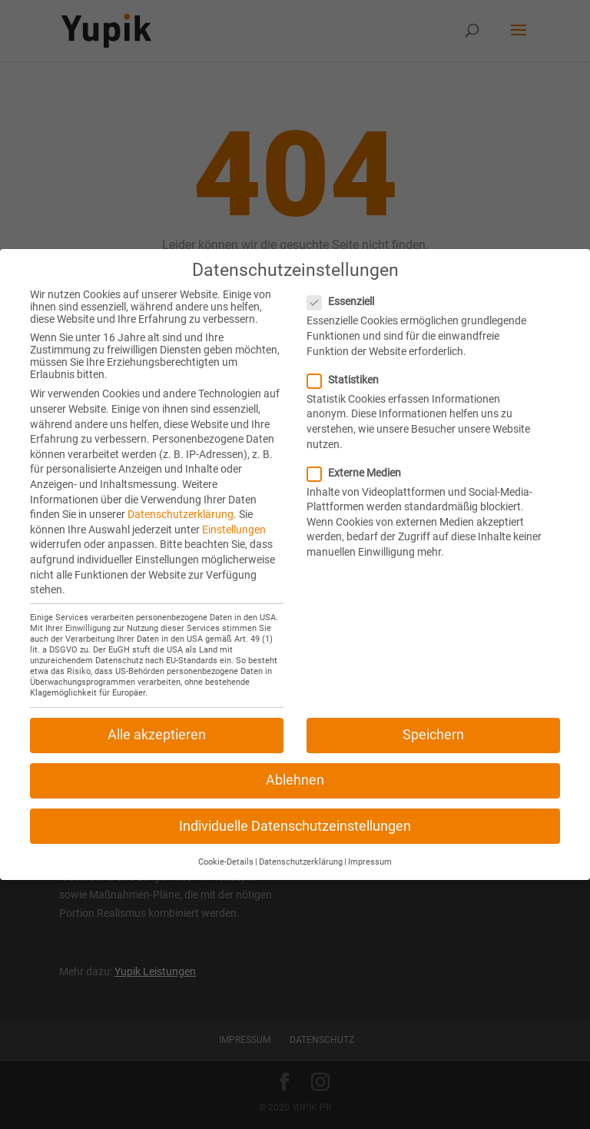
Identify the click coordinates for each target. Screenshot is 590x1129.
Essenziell (347, 293)
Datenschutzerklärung (181, 506)
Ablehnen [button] (295, 772)
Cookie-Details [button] (226, 853)
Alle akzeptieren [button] (157, 726)
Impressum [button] (370, 853)
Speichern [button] (433, 726)
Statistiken (349, 371)
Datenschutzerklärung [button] (301, 853)
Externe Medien (360, 464)
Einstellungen (234, 521)
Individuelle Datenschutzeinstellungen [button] (295, 817)
